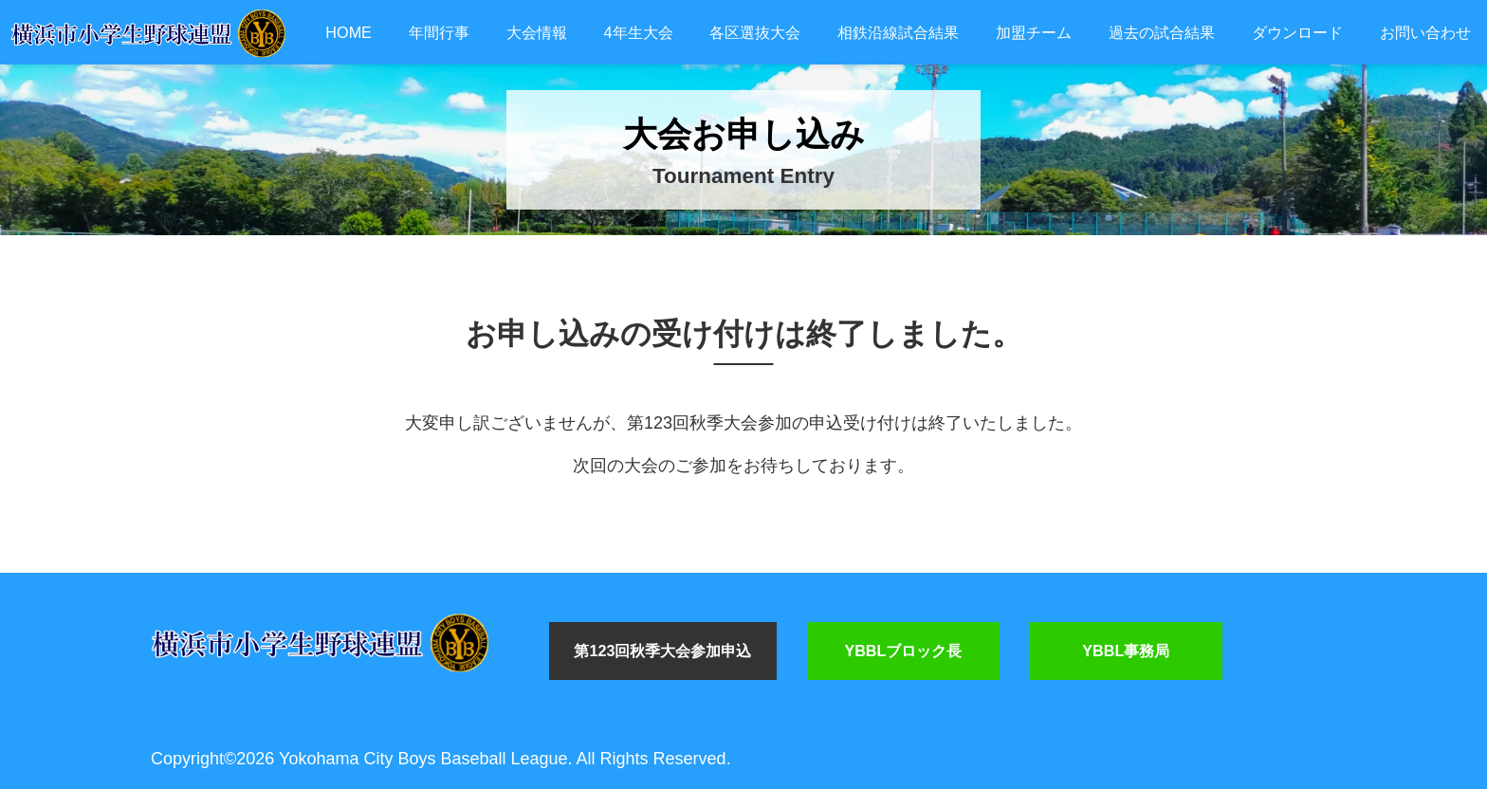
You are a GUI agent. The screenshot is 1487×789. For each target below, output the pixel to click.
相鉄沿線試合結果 (898, 32)
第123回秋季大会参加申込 (662, 650)
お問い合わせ (1425, 32)
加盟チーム (1034, 32)
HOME (348, 32)
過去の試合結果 (1162, 32)
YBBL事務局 (1125, 650)
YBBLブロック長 (903, 650)
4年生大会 (638, 32)
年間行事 (439, 32)
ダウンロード (1297, 32)
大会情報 (536, 32)
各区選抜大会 (754, 32)
